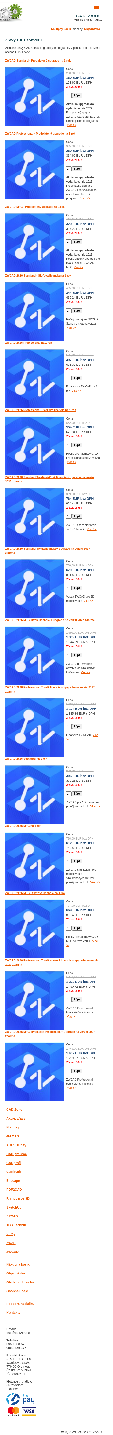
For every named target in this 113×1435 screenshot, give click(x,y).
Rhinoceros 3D (18, 1198)
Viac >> (71, 125)
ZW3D (11, 1243)
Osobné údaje (17, 1291)
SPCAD (12, 1216)
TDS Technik (16, 1225)
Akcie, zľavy (15, 1118)
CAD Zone (14, 1109)
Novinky (12, 1127)
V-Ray (10, 1234)
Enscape (13, 1181)
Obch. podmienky (20, 1282)
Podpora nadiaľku (20, 1304)
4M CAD (12, 1136)
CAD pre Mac (16, 1154)
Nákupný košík (61, 29)
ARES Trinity (16, 1145)
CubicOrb (13, 1172)
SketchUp (14, 1207)
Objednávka (92, 29)
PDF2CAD (14, 1189)
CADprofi (13, 1163)
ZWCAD (12, 1252)
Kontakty (13, 1313)
